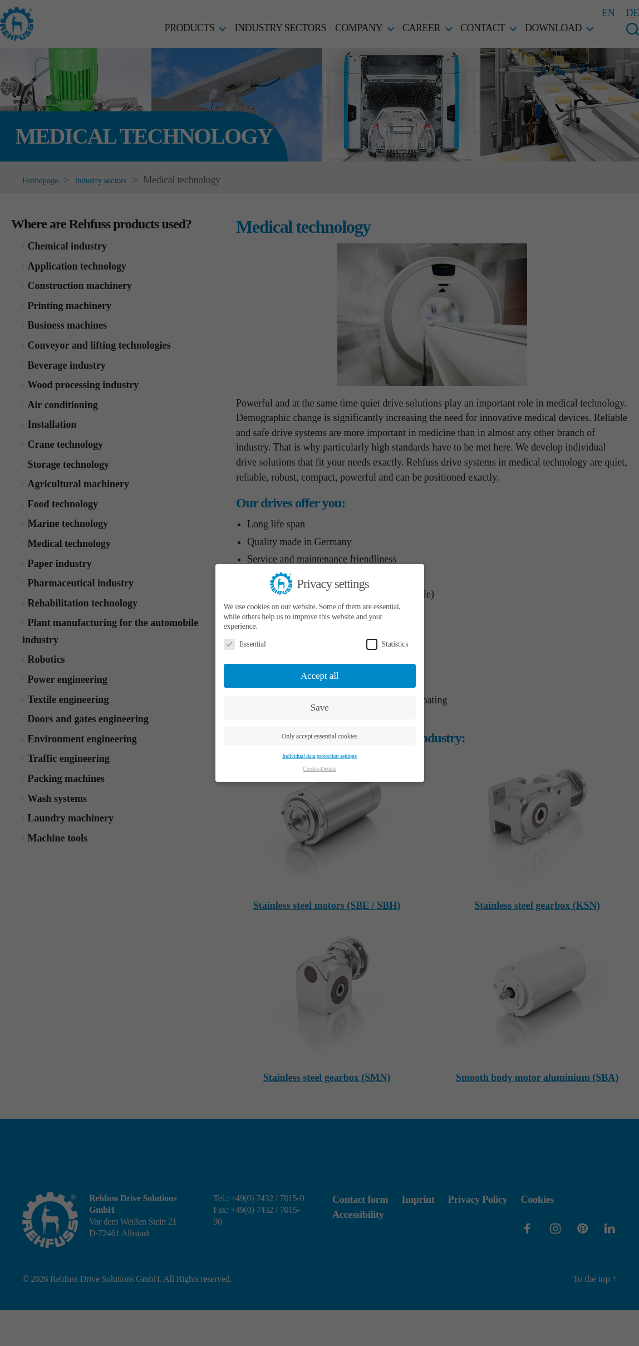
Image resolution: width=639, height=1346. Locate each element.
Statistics (387, 644)
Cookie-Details (319, 769)
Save (320, 707)
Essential (245, 644)
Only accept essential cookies (320, 736)
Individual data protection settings (319, 756)
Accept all (320, 675)
